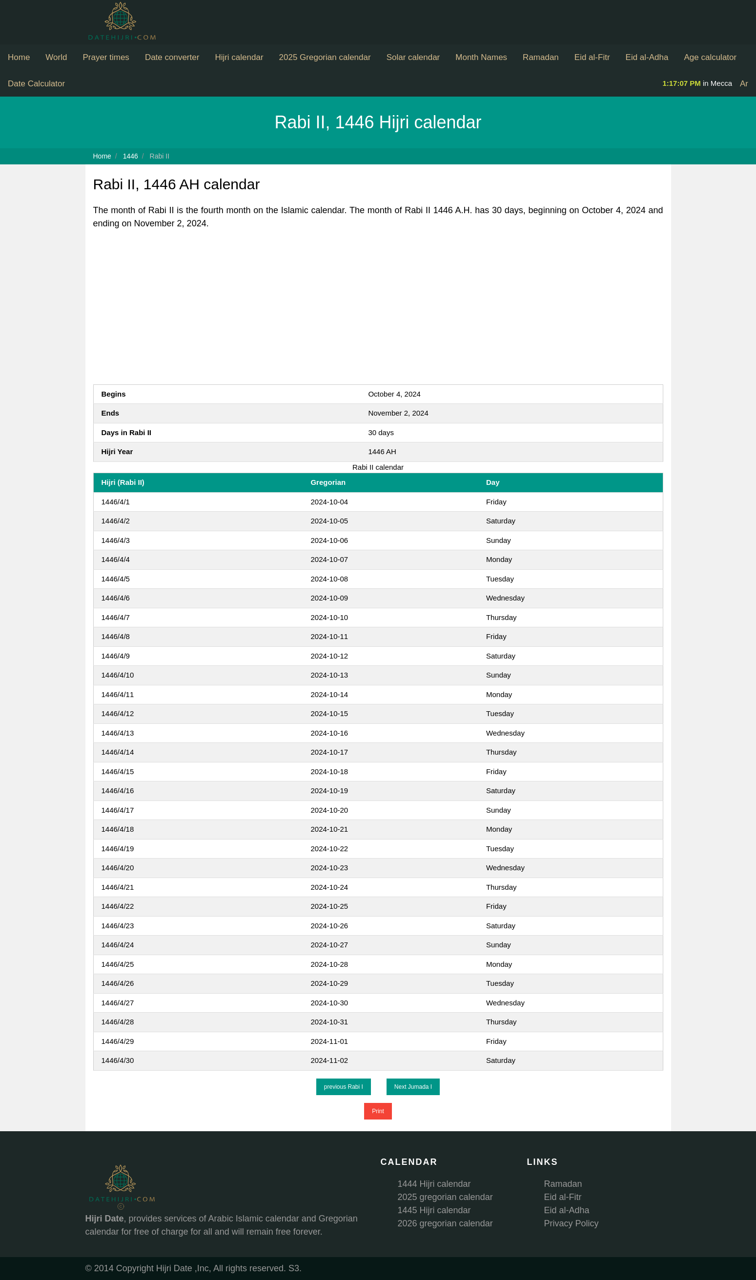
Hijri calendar (239, 57)
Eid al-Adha (647, 57)
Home (19, 57)
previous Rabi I (343, 1086)
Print (378, 1111)
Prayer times (105, 57)
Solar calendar (413, 57)
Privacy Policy (571, 1223)
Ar (744, 83)
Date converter (172, 57)
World (56, 57)
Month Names (481, 57)
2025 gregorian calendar (445, 1197)
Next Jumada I (413, 1086)
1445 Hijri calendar (434, 1210)
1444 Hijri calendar (434, 1184)
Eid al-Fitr (592, 57)
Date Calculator (36, 83)
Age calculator (710, 57)
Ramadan (541, 57)
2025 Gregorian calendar (325, 57)
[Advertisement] (378, 307)
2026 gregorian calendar (445, 1223)
